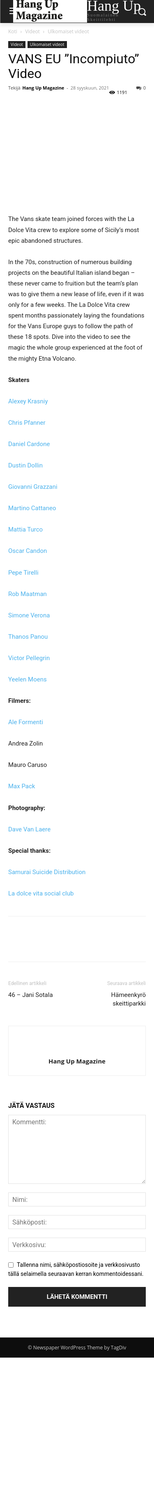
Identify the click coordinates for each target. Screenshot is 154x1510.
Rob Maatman (27, 594)
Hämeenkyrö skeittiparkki (128, 999)
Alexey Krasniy (28, 401)
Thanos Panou (28, 636)
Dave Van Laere (29, 829)
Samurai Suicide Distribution (46, 872)
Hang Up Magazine (43, 88)
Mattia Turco (25, 529)
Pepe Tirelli (23, 572)
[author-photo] (77, 1047)
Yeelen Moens (27, 679)
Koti (12, 31)
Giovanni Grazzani (32, 486)
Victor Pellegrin (29, 658)
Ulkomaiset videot (68, 31)
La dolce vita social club (41, 893)
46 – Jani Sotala (30, 995)
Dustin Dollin (26, 465)
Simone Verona (29, 615)
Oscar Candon (27, 551)
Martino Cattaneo (32, 508)
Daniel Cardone (29, 444)
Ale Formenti (25, 722)
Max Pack (21, 786)
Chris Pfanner (27, 422)
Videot (32, 31)
